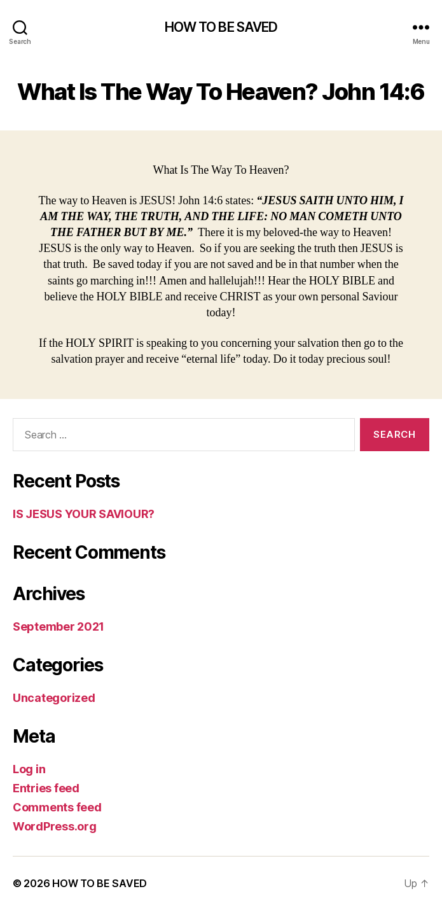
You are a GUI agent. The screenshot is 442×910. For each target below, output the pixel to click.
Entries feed (46, 788)
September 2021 (58, 626)
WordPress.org (55, 826)
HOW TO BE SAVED (221, 27)
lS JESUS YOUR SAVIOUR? (84, 514)
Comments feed (57, 807)
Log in (29, 769)
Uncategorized (54, 697)
